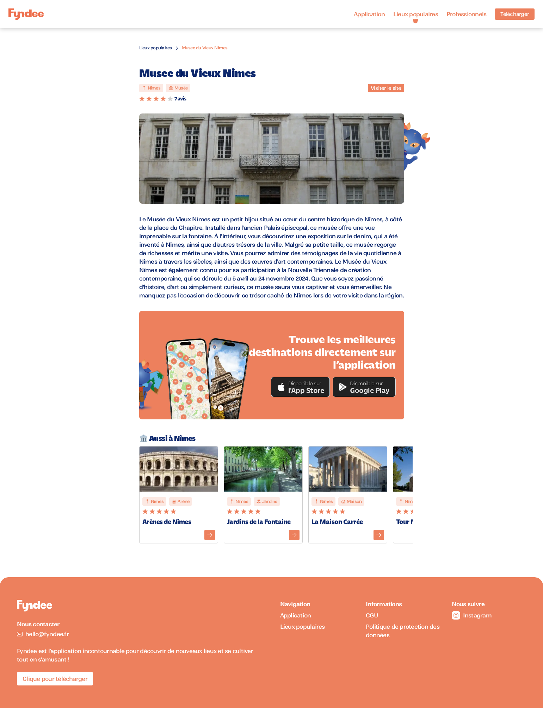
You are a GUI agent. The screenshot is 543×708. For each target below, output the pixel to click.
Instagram (472, 615)
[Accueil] (26, 14)
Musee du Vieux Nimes (205, 47)
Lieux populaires (415, 14)
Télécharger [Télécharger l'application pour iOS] (514, 14)
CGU (372, 615)
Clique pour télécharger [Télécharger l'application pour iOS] (55, 678)
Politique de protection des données (402, 631)
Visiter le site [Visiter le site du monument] (386, 88)
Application (369, 14)
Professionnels (466, 14)
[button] (300, 387)
